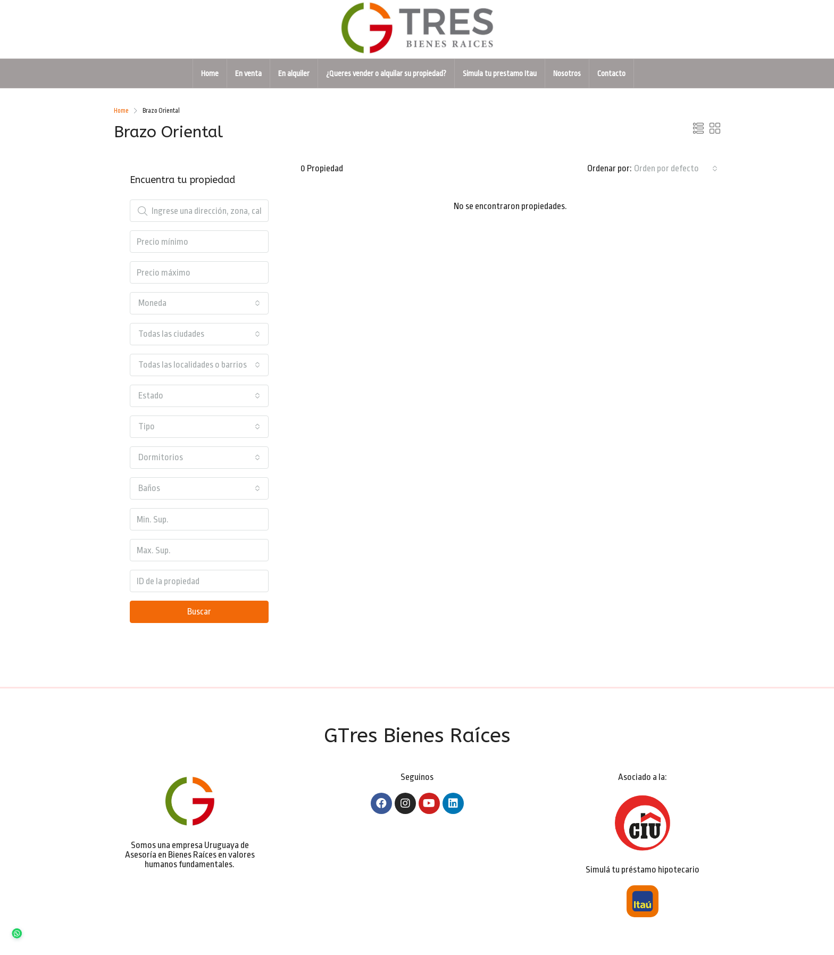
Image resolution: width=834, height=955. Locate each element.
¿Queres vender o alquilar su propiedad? (386, 73)
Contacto (611, 73)
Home (210, 73)
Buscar (199, 612)
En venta (248, 73)
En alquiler (294, 73)
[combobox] (675, 168)
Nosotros (567, 73)
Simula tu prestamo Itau (500, 73)
